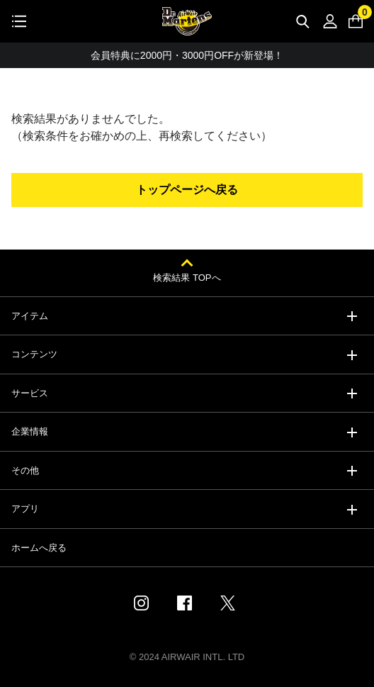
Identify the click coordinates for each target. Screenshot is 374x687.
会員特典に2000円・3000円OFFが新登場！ (187, 57)
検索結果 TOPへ (186, 277)
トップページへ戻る (187, 190)
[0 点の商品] (355, 21)
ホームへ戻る (39, 547)
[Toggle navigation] (19, 21)
